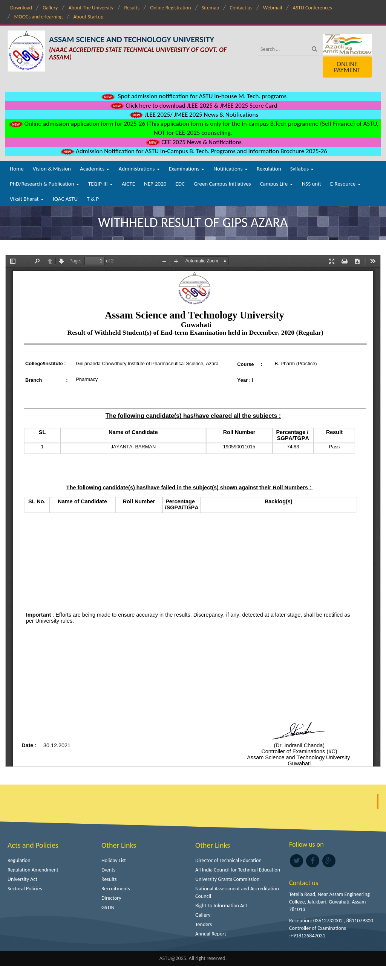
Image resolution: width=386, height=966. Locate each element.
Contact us (241, 8)
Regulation (269, 168)
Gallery (50, 8)
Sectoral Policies (25, 888)
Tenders (203, 924)
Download (21, 8)
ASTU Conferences (312, 8)
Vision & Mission (52, 168)
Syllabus (302, 168)
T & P (93, 198)
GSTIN (108, 907)
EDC (180, 183)
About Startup (88, 17)
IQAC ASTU (65, 198)
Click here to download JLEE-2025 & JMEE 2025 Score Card (193, 106)
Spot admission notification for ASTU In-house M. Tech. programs (193, 96)
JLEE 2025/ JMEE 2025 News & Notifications (193, 115)
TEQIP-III (100, 183)
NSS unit (311, 183)
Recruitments (115, 888)
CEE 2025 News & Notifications (193, 142)
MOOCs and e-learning (38, 17)
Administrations (138, 168)
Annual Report (210, 934)
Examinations (187, 168)
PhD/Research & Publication (44, 183)
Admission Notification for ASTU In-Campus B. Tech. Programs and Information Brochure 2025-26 (193, 151)
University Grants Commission (227, 879)
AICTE (128, 183)
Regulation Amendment (33, 870)
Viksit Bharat (27, 198)
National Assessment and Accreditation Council (237, 892)
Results (131, 8)
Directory (111, 898)
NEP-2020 (155, 183)
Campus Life (276, 183)
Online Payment (347, 67)
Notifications (230, 168)
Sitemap (210, 8)
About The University (91, 8)
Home (17, 168)
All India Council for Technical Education (237, 870)
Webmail (272, 8)
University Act (22, 879)
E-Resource (345, 183)
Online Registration (170, 8)
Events (108, 870)
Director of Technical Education (228, 860)
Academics (94, 168)
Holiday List (113, 860)
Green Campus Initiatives (222, 183)
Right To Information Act (221, 905)
